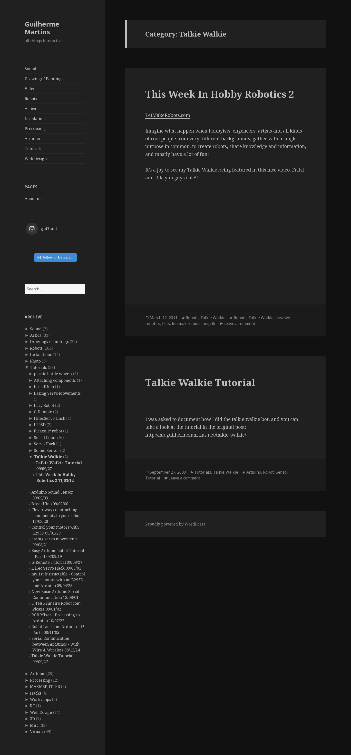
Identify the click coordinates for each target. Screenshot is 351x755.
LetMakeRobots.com (167, 115)
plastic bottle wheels (53, 373)
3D (32, 718)
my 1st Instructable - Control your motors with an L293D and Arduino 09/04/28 (58, 579)
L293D (40, 424)
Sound (30, 68)
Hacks (35, 693)
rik (212, 323)
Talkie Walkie (48, 456)
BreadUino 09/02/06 (49, 504)
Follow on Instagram (55, 257)
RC (32, 705)
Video (30, 88)
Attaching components (55, 380)
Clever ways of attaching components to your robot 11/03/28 (56, 515)
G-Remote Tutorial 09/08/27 (56, 562)
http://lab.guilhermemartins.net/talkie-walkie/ (195, 435)
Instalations (35, 118)
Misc (34, 725)
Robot (268, 472)
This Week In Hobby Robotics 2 (219, 93)
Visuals (36, 731)
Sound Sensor (46, 450)
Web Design (36, 158)
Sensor (282, 472)
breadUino (44, 386)
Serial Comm (46, 437)
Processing (35, 128)
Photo (35, 361)
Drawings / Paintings (44, 78)
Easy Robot (44, 405)
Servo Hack (44, 444)
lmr (205, 323)
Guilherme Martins (42, 27)
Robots (31, 98)
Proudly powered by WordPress (175, 524)
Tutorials (33, 148)
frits (166, 323)
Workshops (40, 699)
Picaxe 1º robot (48, 431)
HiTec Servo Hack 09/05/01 (56, 568)
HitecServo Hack (49, 418)
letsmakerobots (186, 323)
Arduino (32, 138)
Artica (30, 108)
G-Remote (43, 411)
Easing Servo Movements (57, 393)
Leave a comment (239, 323)
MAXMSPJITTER (45, 686)
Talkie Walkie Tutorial (200, 382)
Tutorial (152, 478)
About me (34, 198)
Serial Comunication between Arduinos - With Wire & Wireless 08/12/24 (55, 644)
